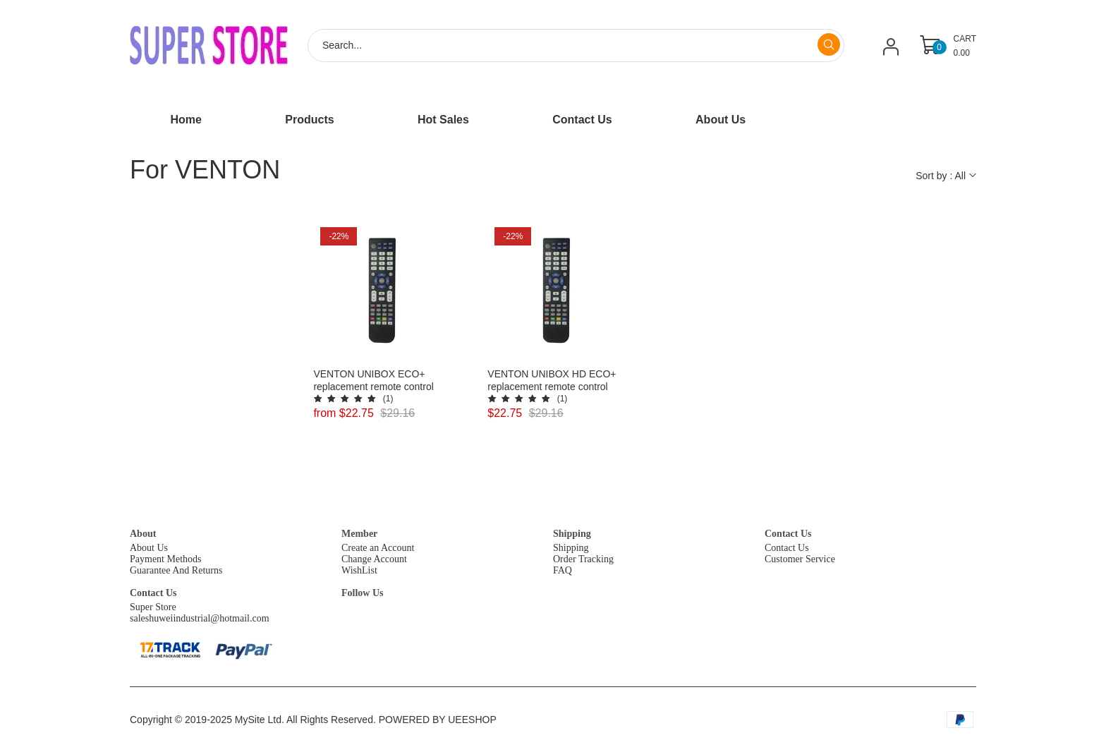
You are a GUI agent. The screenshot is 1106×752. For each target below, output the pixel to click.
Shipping (572, 533)
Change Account (374, 559)
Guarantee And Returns (176, 570)
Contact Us (788, 533)
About (143, 533)
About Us (149, 547)
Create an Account (377, 547)
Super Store (153, 607)
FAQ (562, 570)
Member (359, 533)
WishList (359, 570)
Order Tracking (583, 559)
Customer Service (800, 559)
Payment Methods (166, 559)
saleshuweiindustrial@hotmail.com (199, 618)
